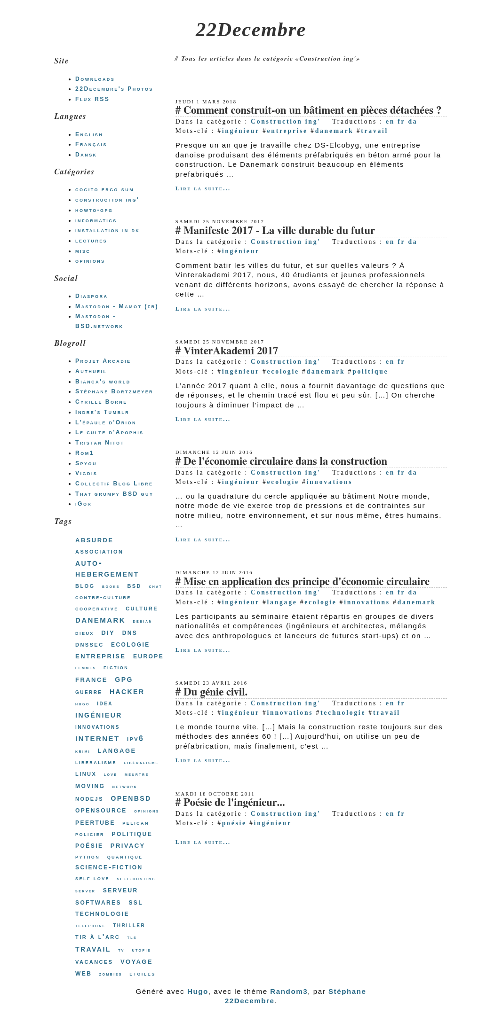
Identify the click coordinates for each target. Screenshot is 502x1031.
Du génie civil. (215, 692)
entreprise (287, 130)
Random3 (289, 991)
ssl (135, 902)
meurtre (137, 774)
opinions (90, 261)
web (83, 973)
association (99, 551)
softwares (98, 902)
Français (91, 144)
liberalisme (96, 761)
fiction (116, 667)
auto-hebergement (107, 568)
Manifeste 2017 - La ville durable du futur (279, 231)
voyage (136, 961)
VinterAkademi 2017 (231, 351)
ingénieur (241, 130)
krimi (82, 751)
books (111, 586)
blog (85, 585)
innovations (330, 481)
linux (85, 773)
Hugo (197, 991)
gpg (124, 678)
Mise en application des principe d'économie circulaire (306, 582)
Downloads (95, 79)
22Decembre (251, 29)
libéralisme (141, 762)
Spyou (86, 463)
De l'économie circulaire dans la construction (285, 461)
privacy (128, 845)
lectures (91, 240)
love (111, 774)
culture (142, 608)
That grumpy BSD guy (114, 494)
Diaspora (91, 296)
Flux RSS (92, 99)
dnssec (89, 644)
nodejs (89, 798)
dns (130, 632)
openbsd (131, 797)
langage (282, 602)
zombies (110, 973)
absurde (94, 539)
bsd (134, 585)
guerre (88, 691)
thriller (129, 925)
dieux (84, 632)
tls (132, 937)
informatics (96, 220)
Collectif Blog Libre (114, 483)
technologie (343, 712)
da (412, 121)
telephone (90, 925)
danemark (334, 130)
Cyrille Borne (101, 401)
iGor (83, 503)
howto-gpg (94, 210)
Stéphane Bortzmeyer (114, 391)
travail (374, 130)
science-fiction (109, 866)
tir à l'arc (97, 936)
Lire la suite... (203, 188)
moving (90, 785)
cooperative (97, 608)
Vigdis (86, 473)
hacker (127, 691)
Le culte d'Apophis (109, 432)
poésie (234, 823)
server (85, 890)
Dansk (86, 154)
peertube (95, 822)
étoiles (142, 973)
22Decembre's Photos (114, 89)
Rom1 (84, 453)
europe (148, 655)
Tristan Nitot (99, 442)
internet (97, 737)
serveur (120, 889)
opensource (101, 809)
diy (108, 632)
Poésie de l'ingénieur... (234, 802)
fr (401, 121)
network (124, 786)
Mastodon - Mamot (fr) (117, 306)
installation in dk (107, 230)
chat (155, 586)
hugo (82, 703)
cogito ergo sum (104, 189)
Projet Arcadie (103, 361)
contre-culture (103, 597)
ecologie (283, 371)
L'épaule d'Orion (105, 422)
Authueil (91, 371)
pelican (135, 822)
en (390, 121)
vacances (94, 961)
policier (89, 833)
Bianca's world (103, 381)
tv (121, 950)
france (91, 679)
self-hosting (136, 878)
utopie (141, 950)
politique (370, 371)
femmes (85, 667)
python (87, 856)
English (89, 134)
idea (105, 703)
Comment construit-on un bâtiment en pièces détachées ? (312, 110)
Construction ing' (286, 121)
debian (142, 621)
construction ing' (107, 199)
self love (92, 878)
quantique (125, 856)
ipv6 (135, 738)
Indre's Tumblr (102, 412)
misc (82, 251)
